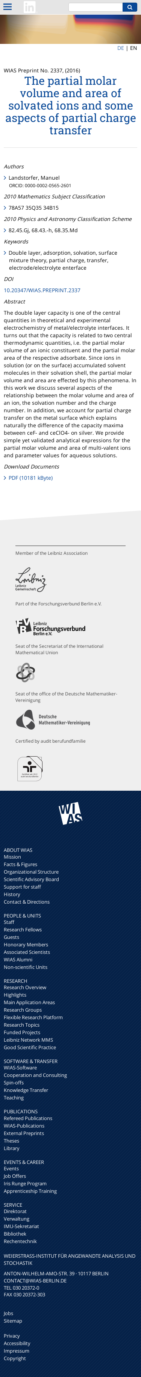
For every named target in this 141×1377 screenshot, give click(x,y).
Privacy (12, 1335)
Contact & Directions (27, 901)
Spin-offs (14, 1082)
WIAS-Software (20, 1067)
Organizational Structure (31, 871)
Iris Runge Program (25, 1183)
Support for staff (22, 886)
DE (120, 47)
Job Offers (15, 1176)
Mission (12, 856)
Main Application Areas (29, 1002)
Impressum (16, 1350)
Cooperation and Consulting (35, 1075)
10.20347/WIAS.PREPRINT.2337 (42, 290)
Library (12, 1148)
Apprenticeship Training (30, 1191)
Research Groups (23, 1009)
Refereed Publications (28, 1118)
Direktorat (15, 1211)
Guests (11, 937)
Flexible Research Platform (33, 1017)
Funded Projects (22, 1032)
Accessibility (17, 1343)
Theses (11, 1140)
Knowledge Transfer (26, 1090)
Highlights (15, 994)
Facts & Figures (20, 864)
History (12, 894)
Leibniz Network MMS (28, 1039)
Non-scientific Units (25, 967)
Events (11, 1168)
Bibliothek (15, 1233)
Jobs (8, 1313)
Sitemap (13, 1320)
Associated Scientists (27, 952)
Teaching (14, 1097)
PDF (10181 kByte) (31, 477)
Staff (9, 922)
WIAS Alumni (18, 959)
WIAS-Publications (24, 1125)
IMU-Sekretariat (21, 1226)
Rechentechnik (20, 1241)
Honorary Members (26, 944)
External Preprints (24, 1133)
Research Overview (25, 987)
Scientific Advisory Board (31, 879)
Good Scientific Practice (30, 1047)
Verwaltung (16, 1218)
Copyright (15, 1358)
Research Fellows (23, 929)
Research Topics (21, 1024)
